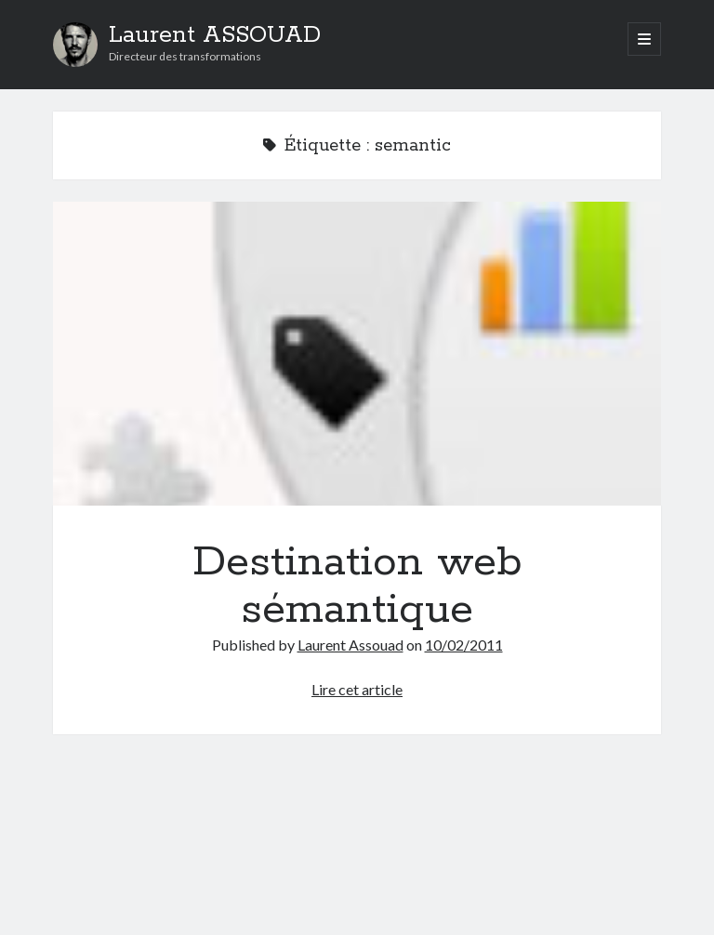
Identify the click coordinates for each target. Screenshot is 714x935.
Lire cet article (357, 689)
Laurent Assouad (350, 644)
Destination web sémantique (357, 354)
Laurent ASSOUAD (215, 35)
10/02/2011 (464, 644)
